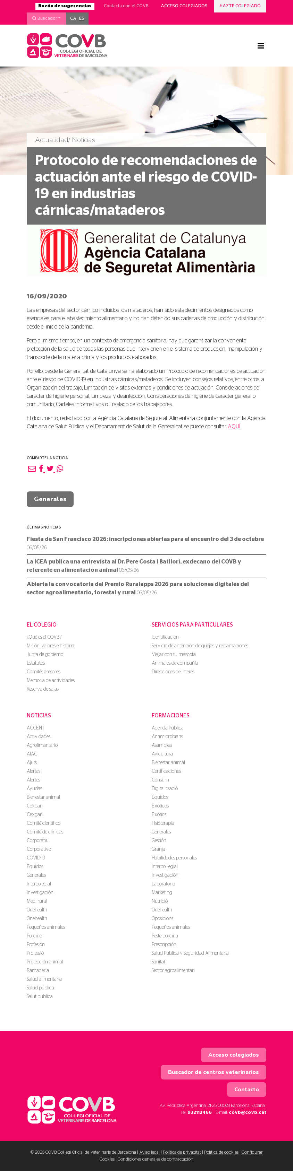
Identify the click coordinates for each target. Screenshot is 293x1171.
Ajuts (32, 762)
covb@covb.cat (247, 1112)
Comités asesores (43, 672)
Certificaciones (166, 771)
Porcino (34, 936)
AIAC (32, 754)
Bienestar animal (43, 797)
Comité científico (43, 823)
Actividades (38, 736)
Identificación (165, 637)
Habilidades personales (174, 858)
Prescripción (164, 944)
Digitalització (165, 788)
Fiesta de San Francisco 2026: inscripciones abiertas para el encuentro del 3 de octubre (145, 543)
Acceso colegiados (184, 6)
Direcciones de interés (173, 672)
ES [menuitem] (81, 18)
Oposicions (162, 918)
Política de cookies (221, 1152)
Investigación (40, 892)
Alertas (33, 771)
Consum (160, 780)
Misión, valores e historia (50, 646)
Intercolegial (39, 884)
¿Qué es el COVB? (44, 637)
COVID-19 (36, 858)
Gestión (159, 840)
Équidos (35, 866)
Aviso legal (149, 1152)
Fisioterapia (163, 823)
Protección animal (45, 962)
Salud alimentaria (44, 979)
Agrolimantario (42, 745)
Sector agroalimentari (173, 970)
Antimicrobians (167, 736)
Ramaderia (38, 970)
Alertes (33, 780)
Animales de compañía (175, 663)
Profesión (36, 944)
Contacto (246, 1089)
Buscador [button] (44, 18)
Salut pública (40, 996)
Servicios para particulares (192, 625)
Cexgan (35, 806)
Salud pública (40, 988)
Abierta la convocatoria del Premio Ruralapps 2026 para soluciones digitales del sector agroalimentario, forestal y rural (138, 588)
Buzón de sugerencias (65, 6)
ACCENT (35, 728)
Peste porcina (165, 936)
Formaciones (171, 715)
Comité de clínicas (45, 832)
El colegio (42, 625)
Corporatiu (38, 840)
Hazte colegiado (240, 6)
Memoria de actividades (51, 680)
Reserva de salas (43, 689)
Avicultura (162, 754)
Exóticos (160, 806)
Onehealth (37, 910)
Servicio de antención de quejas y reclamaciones (200, 646)
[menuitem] (73, 18)
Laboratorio (163, 884)
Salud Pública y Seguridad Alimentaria (190, 953)
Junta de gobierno (45, 654)
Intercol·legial (165, 866)
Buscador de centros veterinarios (213, 1072)
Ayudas (34, 788)
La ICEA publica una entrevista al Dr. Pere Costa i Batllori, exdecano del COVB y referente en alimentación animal (134, 566)
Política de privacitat (182, 1152)
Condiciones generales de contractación (155, 1159)
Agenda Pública (168, 728)
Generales (50, 499)
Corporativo (39, 849)
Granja (158, 849)
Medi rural (37, 901)
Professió (35, 953)
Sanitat (158, 962)
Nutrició (160, 901)
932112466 (199, 1112)
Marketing (162, 892)
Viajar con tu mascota (174, 654)
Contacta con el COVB (126, 6)
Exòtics (159, 814)
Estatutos (36, 663)
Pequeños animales (46, 927)
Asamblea (162, 745)
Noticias (39, 715)
